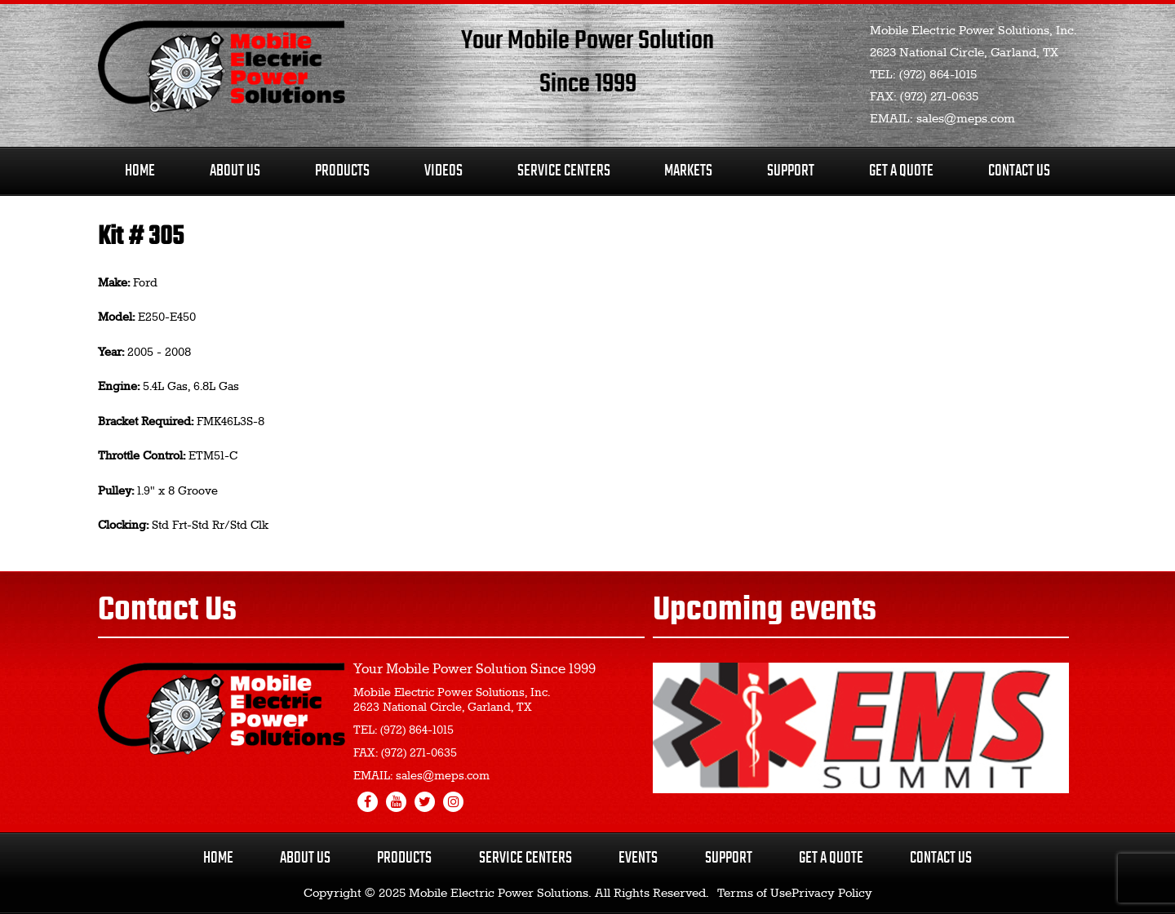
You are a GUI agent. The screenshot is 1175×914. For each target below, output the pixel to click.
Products (342, 171)
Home (140, 171)
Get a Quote (831, 858)
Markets (688, 171)
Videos (443, 171)
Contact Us (1019, 171)
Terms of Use (754, 893)
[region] (861, 728)
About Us (235, 171)
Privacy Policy (831, 893)
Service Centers (563, 171)
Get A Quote (901, 171)
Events (638, 858)
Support (790, 171)
